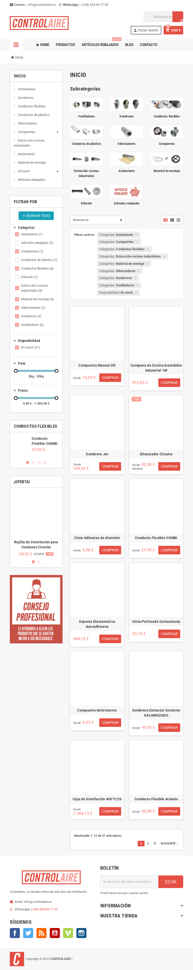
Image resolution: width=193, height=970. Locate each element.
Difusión (29, 277)
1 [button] (27, 462)
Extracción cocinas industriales (34, 288)
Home (42, 44)
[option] (36, 444)
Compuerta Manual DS (97, 365)
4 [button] (44, 462)
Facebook (15, 933)
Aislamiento (32, 234)
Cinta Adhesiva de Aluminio (97, 538)
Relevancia (80, 220)
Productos (65, 44)
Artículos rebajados (101, 42)
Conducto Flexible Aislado (156, 799)
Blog (129, 44)
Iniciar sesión (145, 30)
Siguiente (170, 843)
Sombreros (31, 316)
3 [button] (39, 462)
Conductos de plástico (39, 260)
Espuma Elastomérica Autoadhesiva (97, 624)
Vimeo (68, 933)
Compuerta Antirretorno (97, 710)
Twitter (28, 933)
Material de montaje (37, 299)
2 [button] (33, 462)
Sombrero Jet (97, 454)
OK (170, 881)
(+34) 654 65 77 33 (95, 5)
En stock (30, 347)
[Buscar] (163, 16)
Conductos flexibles (37, 268)
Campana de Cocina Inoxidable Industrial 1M (156, 367)
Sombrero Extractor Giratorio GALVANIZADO (156, 712)
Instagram (81, 933)
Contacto (148, 44)
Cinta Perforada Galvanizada (156, 622)
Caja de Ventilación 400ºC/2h (97, 799)
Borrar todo (36, 216)
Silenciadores (33, 308)
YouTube (55, 933)
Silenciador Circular (156, 454)
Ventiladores (32, 325)
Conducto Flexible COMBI (156, 538)
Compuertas (32, 251)
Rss (41, 933)
